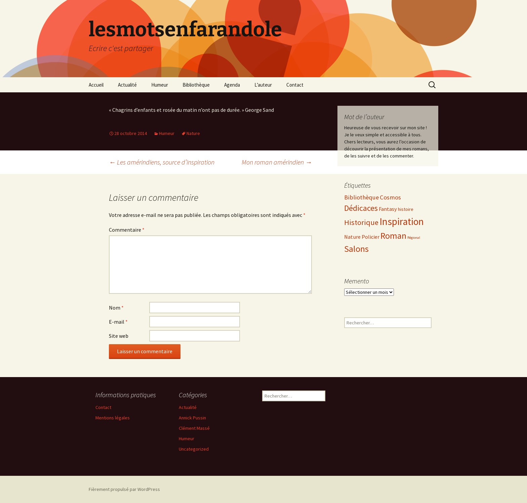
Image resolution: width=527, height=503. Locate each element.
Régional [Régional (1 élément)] (413, 237)
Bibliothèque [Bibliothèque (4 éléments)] (361, 197)
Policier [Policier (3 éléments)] (370, 236)
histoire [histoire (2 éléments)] (405, 209)
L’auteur (263, 85)
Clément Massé (194, 428)
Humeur (159, 85)
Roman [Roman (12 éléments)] (393, 235)
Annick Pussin (192, 418)
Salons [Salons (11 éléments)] (356, 248)
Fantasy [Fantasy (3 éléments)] (388, 209)
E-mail (118, 321)
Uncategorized (194, 449)
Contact (294, 85)
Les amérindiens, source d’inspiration (161, 162)
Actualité (127, 85)
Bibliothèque (196, 85)
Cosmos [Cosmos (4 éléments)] (390, 197)
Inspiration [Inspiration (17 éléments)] (401, 221)
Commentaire (127, 229)
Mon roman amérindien (277, 162)
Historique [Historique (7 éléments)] (361, 222)
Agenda (232, 85)
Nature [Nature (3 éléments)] (352, 236)
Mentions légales (112, 418)
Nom (116, 307)
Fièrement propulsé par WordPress (124, 489)
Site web (118, 335)
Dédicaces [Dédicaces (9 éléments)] (361, 208)
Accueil (96, 85)
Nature (193, 133)
